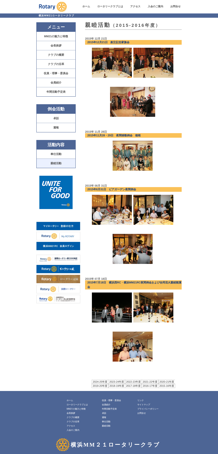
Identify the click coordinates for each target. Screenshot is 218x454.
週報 (56, 127)
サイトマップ (143, 404)
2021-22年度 (141, 381)
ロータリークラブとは (110, 6)
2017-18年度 (125, 385)
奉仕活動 (56, 154)
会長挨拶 (56, 45)
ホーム (86, 6)
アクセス (135, 6)
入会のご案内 (155, 6)
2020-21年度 (157, 381)
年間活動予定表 (56, 91)
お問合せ (175, 6)
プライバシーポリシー (148, 408)
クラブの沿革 (56, 64)
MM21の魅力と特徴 (56, 36)
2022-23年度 (125, 381)
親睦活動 (56, 163)
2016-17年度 (141, 385)
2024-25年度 (94, 381)
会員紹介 (56, 82)
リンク (140, 400)
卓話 (56, 118)
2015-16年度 (157, 385)
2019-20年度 (173, 381)
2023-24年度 (110, 381)
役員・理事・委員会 (56, 73)
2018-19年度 (110, 385)
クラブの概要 (56, 54)
